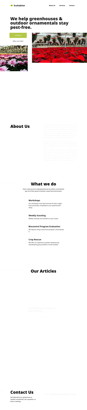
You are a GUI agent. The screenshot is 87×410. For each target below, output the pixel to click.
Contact (71, 5)
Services (62, 5)
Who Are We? (16, 41)
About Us (52, 5)
